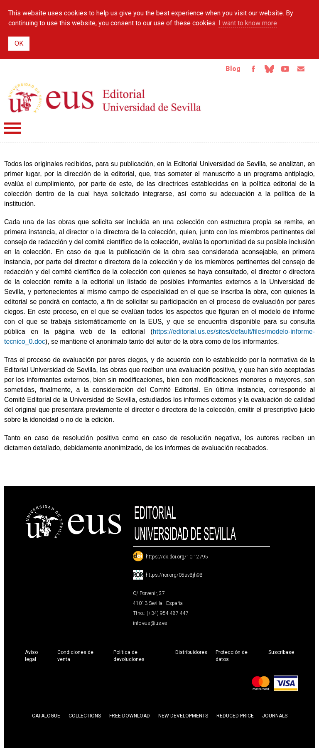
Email (300, 69)
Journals (274, 717)
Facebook (247, 69)
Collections (85, 717)
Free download (129, 717)
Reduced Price (235, 717)
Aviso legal (31, 657)
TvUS (282, 69)
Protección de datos (232, 657)
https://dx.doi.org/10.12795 (177, 558)
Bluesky (265, 69)
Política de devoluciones (129, 657)
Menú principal (12, 129)
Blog (226, 69)
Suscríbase (281, 654)
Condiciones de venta (75, 657)
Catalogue (46, 717)
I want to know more (247, 23)
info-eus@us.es (150, 625)
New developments (183, 717)
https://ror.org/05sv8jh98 (174, 577)
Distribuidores (191, 654)
